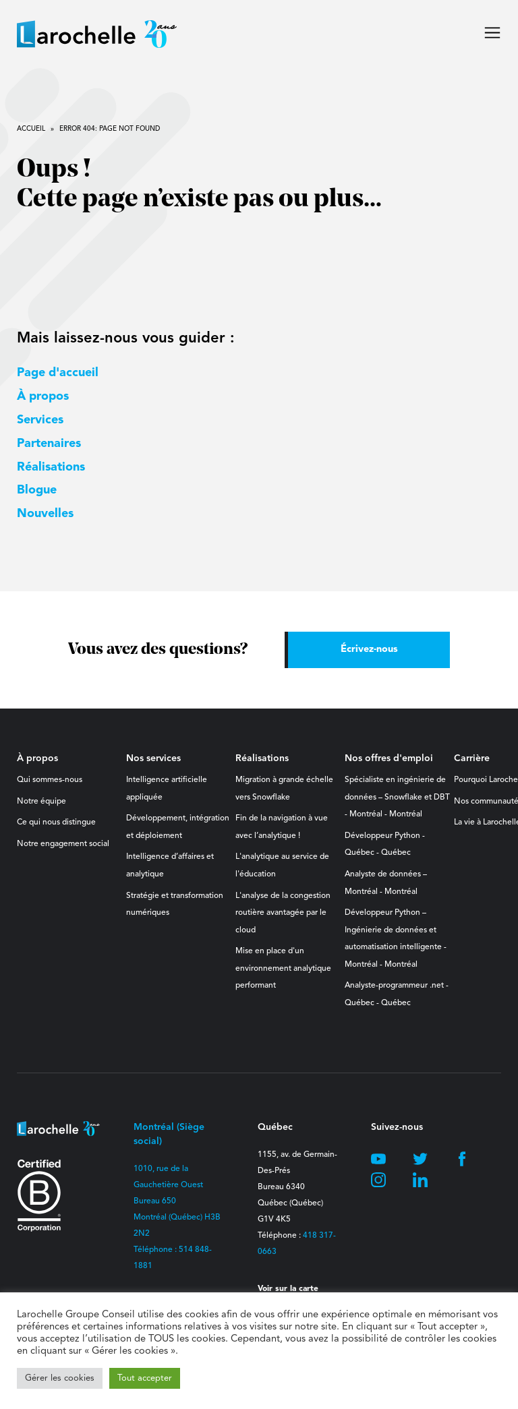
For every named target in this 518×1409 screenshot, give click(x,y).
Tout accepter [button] (144, 1378)
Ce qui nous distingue (56, 822)
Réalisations (51, 467)
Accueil (31, 128)
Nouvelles (45, 514)
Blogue (37, 490)
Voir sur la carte (288, 1289)
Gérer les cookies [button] (59, 1378)
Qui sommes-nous (49, 780)
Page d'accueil (57, 373)
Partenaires (49, 444)
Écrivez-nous (369, 649)
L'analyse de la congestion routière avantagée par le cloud (282, 913)
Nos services (153, 758)
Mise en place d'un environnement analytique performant (283, 968)
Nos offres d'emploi (389, 758)
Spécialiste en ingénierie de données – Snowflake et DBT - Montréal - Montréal (397, 797)
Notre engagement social (63, 844)
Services (40, 420)
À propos (43, 396)
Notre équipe (41, 802)
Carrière (472, 758)
